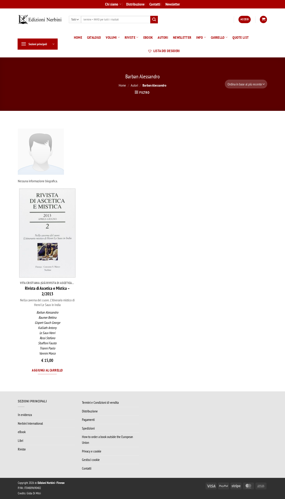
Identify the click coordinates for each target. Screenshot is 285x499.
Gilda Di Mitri (34, 493)
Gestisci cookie (91, 459)
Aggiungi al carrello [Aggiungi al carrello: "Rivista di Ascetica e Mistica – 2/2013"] (47, 370)
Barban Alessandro (47, 312)
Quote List (240, 37)
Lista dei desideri (164, 50)
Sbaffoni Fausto (47, 343)
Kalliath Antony (47, 328)
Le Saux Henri (47, 333)
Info (201, 37)
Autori (163, 37)
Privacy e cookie (91, 451)
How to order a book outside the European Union (107, 439)
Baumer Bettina (47, 317)
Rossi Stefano (47, 338)
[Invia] (154, 19)
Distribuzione (135, 4)
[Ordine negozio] (246, 84)
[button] (244, 19)
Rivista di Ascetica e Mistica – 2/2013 (47, 291)
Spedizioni (88, 428)
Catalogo (94, 37)
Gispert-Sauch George (47, 322)
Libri (20, 440)
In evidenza (25, 414)
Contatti (154, 4)
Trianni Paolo (47, 348)
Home (78, 37)
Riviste (131, 37)
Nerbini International (30, 423)
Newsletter (172, 4)
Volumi (113, 37)
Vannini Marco (47, 353)
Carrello (219, 37)
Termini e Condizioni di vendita (100, 402)
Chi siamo (113, 4)
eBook (148, 37)
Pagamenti (88, 419)
